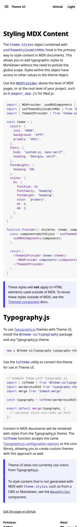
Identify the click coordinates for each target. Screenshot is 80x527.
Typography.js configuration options (31, 441)
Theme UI (18, 7)
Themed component (23, 300)
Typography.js (26, 315)
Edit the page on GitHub (19, 508)
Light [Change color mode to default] (71, 7)
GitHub (58, 7)
